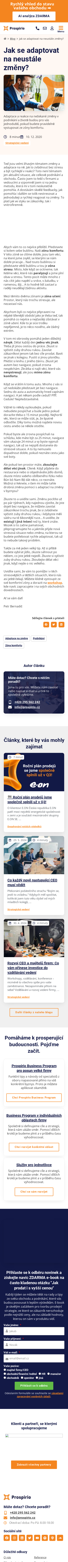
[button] (46, 625)
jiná (41, 1378)
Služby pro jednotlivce (34, 1165)
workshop (55, 583)
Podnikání (39, 638)
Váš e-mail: (11, 1352)
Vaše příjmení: (13, 1338)
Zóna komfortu (13, 645)
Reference (40, 1557)
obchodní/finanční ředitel (22, 1374)
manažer (55, 1374)
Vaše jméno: (11, 1325)
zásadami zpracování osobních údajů (40, 1394)
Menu (60, 31)
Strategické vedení (17, 143)
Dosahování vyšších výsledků (24, 826)
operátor (29, 1378)
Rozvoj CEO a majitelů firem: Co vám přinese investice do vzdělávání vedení (33, 968)
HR (44, 1374)
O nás (7, 1557)
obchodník (13, 1378)
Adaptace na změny (16, 638)
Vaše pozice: (11, 1366)
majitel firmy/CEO (17, 1370)
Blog (12, 38)
